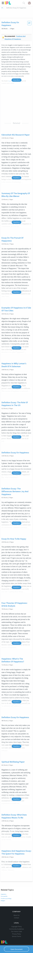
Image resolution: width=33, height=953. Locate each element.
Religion (3, 900)
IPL (2, 8)
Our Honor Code (16, 931)
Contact (16, 918)
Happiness (3, 894)
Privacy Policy (16, 934)
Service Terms (16, 936)
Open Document (17, 949)
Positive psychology (6, 898)
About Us (17, 915)
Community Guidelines (16, 929)
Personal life (4, 896)
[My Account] (30, 3)
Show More (16, 80)
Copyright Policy (16, 926)
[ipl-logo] (8, 4)
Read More (16, 178)
